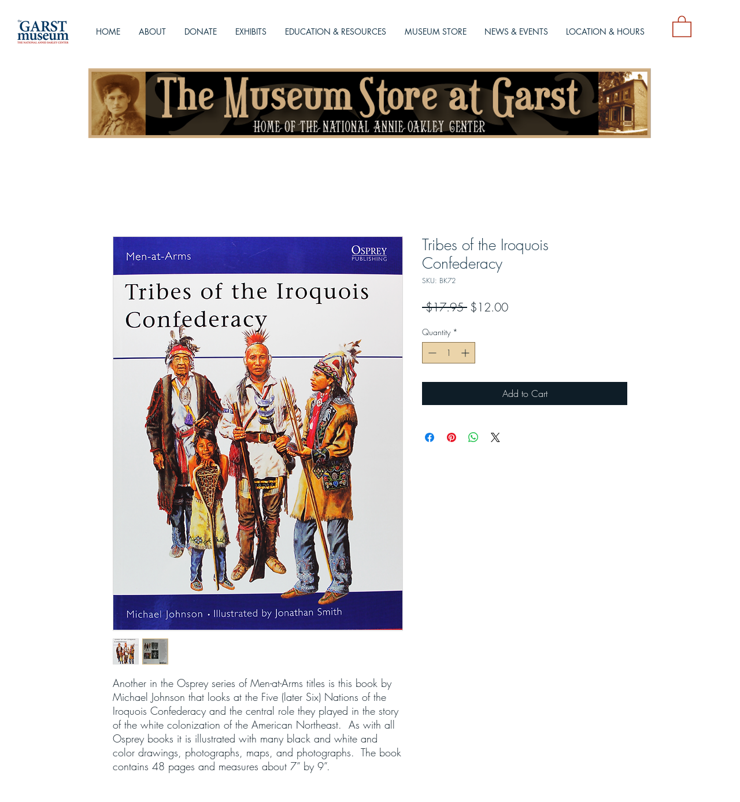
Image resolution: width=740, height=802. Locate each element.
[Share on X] (495, 437)
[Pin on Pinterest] (451, 437)
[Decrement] (431, 353)
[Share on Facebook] (429, 437)
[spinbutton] (448, 353)
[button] (681, 25)
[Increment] (466, 353)
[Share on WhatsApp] (473, 437)
